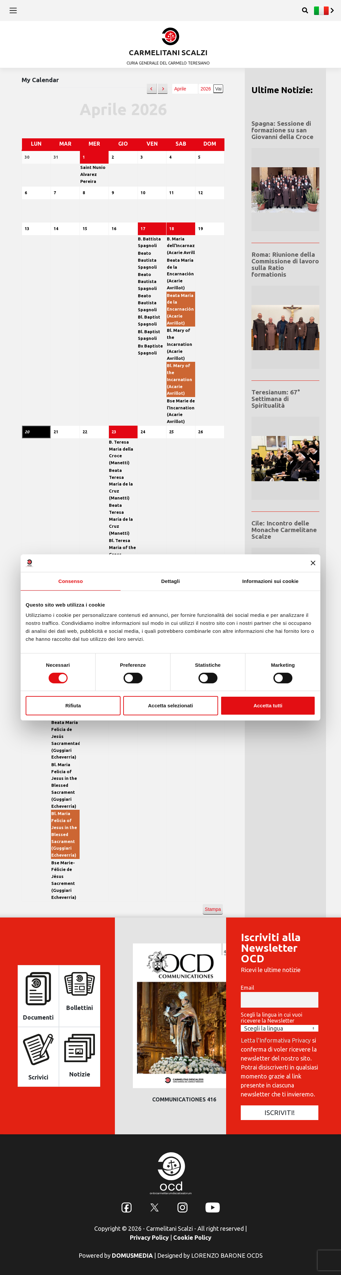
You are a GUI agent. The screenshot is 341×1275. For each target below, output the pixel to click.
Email (247, 985)
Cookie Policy (192, 1234)
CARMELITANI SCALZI (168, 52)
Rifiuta (73, 705)
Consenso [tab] (70, 581)
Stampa (212, 908)
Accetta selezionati (170, 705)
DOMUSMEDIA (132, 1252)
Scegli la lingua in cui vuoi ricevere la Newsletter (271, 1015)
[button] (152, 88)
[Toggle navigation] (13, 10)
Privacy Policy (149, 1234)
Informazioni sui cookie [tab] (270, 581)
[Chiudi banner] (313, 563)
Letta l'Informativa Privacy (276, 1037)
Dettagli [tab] (170, 581)
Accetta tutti (267, 705)
